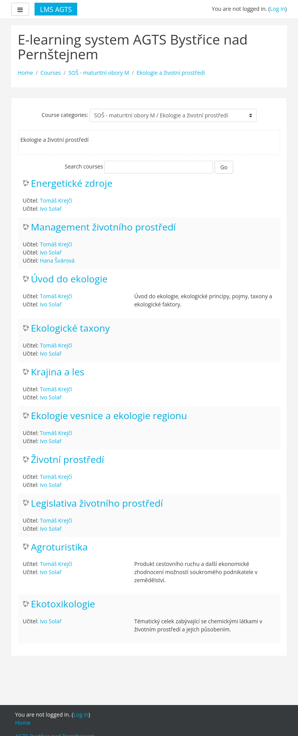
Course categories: (65, 115)
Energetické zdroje (72, 183)
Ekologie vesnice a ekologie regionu (109, 416)
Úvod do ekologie (69, 279)
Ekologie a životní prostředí (171, 72)
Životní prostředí (67, 459)
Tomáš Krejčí (56, 200)
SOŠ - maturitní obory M (98, 72)
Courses (50, 72)
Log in (277, 8)
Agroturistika (59, 547)
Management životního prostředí (103, 227)
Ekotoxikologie (63, 604)
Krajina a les (58, 372)
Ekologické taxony (70, 328)
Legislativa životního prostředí (97, 503)
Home (25, 72)
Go (224, 167)
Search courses (84, 166)
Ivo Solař (51, 208)
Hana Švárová (57, 260)
